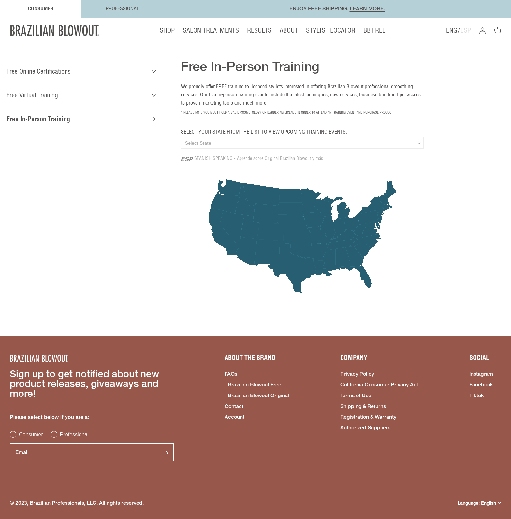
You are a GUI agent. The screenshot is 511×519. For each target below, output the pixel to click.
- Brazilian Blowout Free (253, 385)
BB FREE (374, 30)
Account (234, 417)
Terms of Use (355, 395)
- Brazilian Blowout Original (257, 395)
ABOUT (289, 30)
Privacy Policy (357, 374)
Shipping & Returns (363, 406)
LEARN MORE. (367, 9)
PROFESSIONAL (122, 8)
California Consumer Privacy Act (379, 385)
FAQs (231, 374)
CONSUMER (40, 8)
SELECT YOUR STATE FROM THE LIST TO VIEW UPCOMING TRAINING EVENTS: (264, 131)
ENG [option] (451, 30)
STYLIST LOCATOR (330, 30)
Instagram (481, 374)
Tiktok (476, 395)
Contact (234, 406)
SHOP (167, 30)
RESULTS (259, 30)
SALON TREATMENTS (211, 30)
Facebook (481, 385)
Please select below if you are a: (50, 417)
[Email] (92, 452)
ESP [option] (465, 30)
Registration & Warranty (368, 417)
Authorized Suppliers (365, 428)
